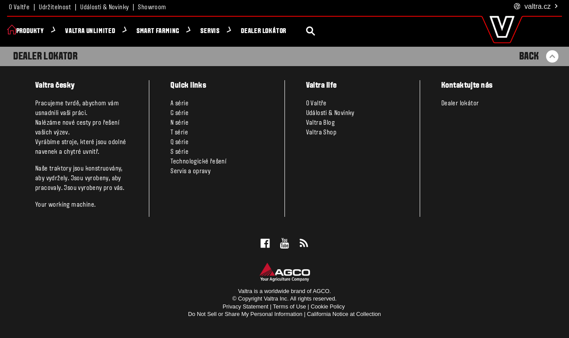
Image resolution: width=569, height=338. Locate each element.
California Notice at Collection (344, 314)
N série (179, 123)
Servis (219, 31)
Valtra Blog (320, 123)
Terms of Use (289, 306)
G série (179, 113)
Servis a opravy (190, 171)
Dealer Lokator (45, 57)
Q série (179, 142)
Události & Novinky (104, 7)
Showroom (152, 7)
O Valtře (19, 7)
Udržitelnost (55, 7)
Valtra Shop (321, 133)
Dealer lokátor (272, 31)
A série (179, 103)
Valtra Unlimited (99, 31)
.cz (536, 6)
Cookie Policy (327, 306)
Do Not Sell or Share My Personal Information (245, 314)
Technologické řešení (198, 162)
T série (179, 133)
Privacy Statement (246, 306)
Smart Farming (166, 31)
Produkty (38, 31)
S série (179, 152)
